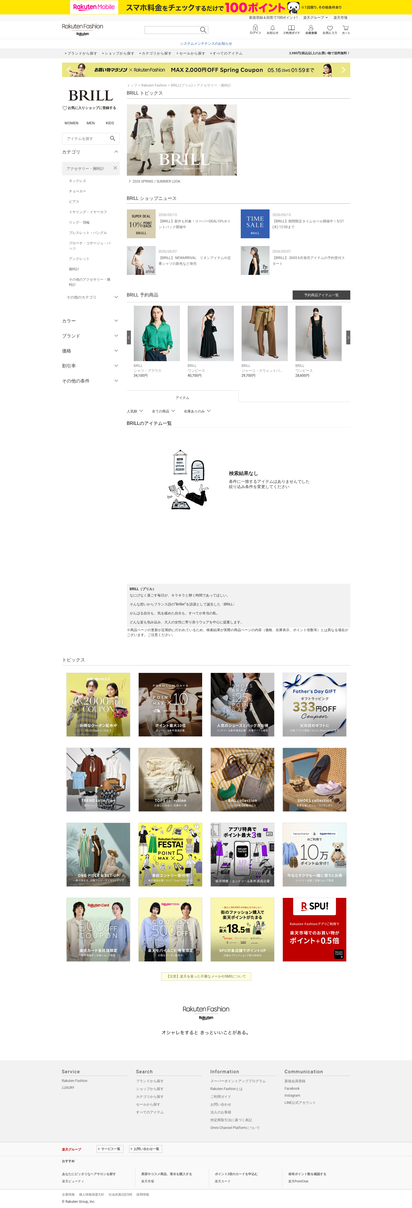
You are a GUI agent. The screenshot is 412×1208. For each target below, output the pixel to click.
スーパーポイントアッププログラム (238, 1081)
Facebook (292, 1089)
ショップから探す (150, 1089)
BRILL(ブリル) (182, 85)
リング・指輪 (79, 222)
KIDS (110, 123)
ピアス (74, 202)
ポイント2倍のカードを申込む (236, 1174)
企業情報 (68, 1194)
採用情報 (142, 1194)
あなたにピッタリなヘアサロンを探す (89, 1174)
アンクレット (79, 259)
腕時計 (74, 269)
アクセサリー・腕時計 (85, 168)
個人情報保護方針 (91, 1194)
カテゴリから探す (150, 1097)
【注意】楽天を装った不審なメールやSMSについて (206, 976)
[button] (158, 346)
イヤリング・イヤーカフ (88, 212)
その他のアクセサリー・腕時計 (89, 282)
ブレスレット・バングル (88, 233)
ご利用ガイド (220, 1097)
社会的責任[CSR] (120, 1194)
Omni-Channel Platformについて (235, 1128)
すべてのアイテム (150, 1112)
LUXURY (68, 1088)
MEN (90, 123)
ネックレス (77, 181)
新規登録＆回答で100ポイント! (273, 18)
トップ (132, 85)
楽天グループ (313, 18)
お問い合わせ (220, 1104)
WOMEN (72, 123)
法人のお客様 (220, 1112)
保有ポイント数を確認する (307, 1174)
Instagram (292, 1095)
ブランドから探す (150, 1081)
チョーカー (77, 191)
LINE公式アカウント (300, 1103)
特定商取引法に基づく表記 (231, 1120)
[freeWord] (91, 139)
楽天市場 (340, 18)
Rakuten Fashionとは (226, 1089)
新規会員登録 (295, 1081)
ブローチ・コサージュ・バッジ (89, 245)
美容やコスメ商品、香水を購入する (166, 1174)
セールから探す (148, 1104)
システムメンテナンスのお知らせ (206, 44)
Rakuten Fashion (154, 85)
